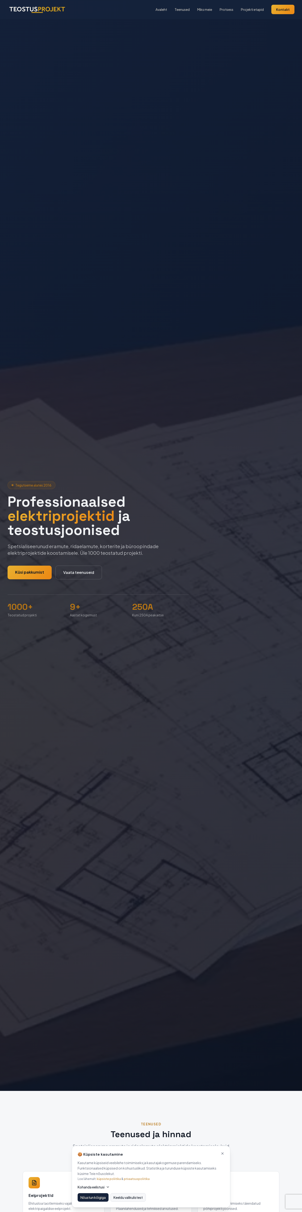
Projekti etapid (252, 9)
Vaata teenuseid (78, 572)
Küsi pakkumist (29, 572)
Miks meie (204, 9)
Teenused (182, 9)
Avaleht (161, 9)
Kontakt (283, 9)
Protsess (226, 9)
